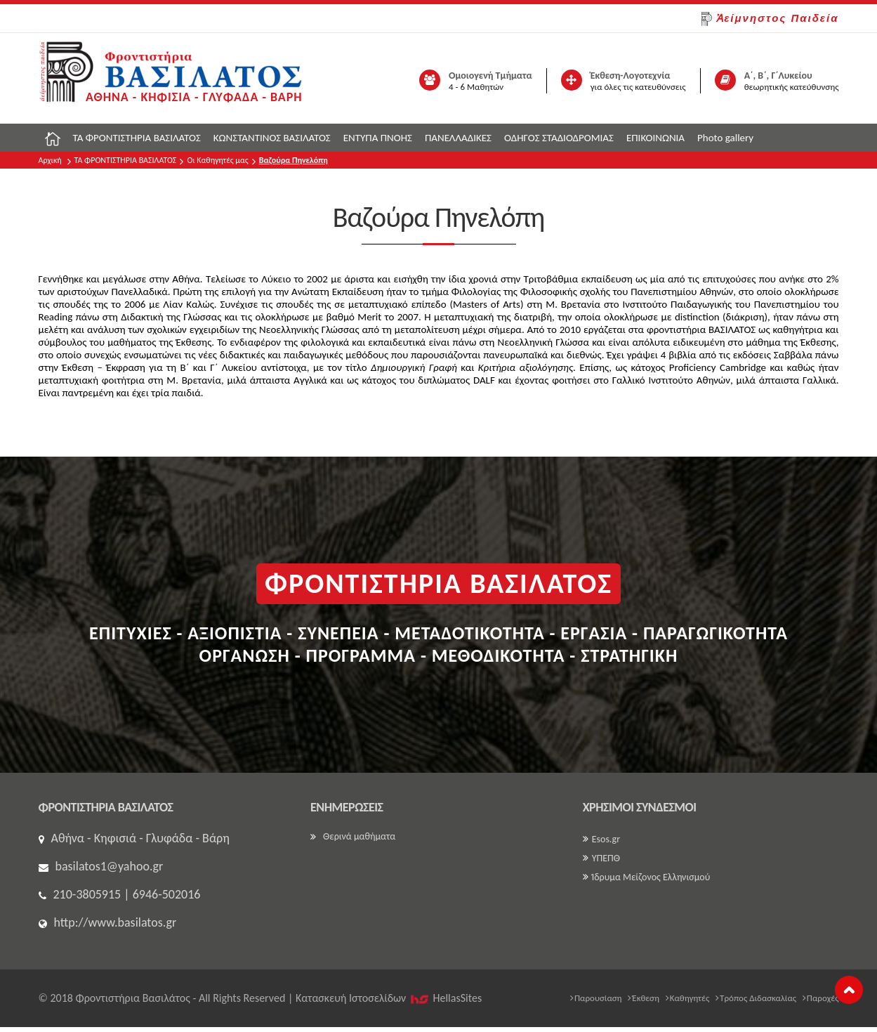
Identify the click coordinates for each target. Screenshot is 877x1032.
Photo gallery (725, 137)
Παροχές (821, 998)
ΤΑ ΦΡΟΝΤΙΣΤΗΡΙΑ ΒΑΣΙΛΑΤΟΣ (137, 137)
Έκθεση (643, 998)
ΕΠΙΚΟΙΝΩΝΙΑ (655, 137)
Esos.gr (601, 839)
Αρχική (50, 160)
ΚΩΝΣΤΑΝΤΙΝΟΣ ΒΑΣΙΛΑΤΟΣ (272, 137)
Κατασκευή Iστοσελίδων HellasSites (389, 998)
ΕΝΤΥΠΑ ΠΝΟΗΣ (377, 137)
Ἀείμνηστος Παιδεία (769, 19)
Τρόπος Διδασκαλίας (756, 998)
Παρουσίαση (596, 998)
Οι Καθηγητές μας (217, 160)
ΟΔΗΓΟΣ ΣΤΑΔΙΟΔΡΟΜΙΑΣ (559, 137)
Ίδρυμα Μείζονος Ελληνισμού (647, 877)
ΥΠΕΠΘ (601, 858)
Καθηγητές (688, 998)
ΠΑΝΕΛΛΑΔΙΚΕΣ (458, 137)
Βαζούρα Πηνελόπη (293, 160)
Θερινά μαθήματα (352, 836)
